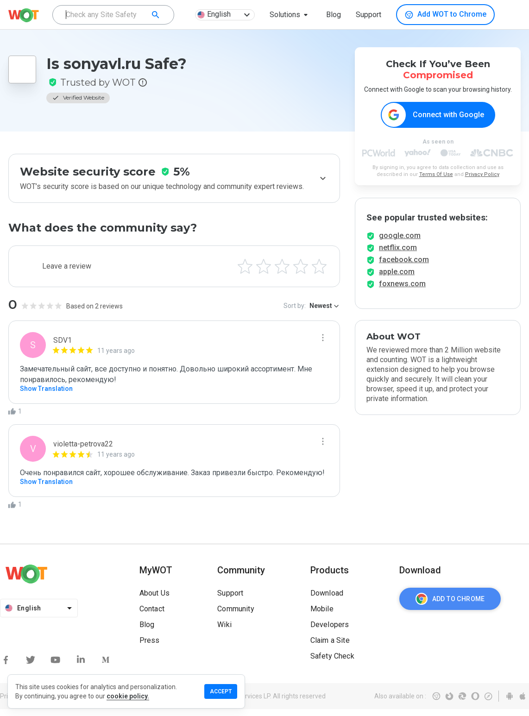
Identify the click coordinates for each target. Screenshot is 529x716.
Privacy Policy (482, 175)
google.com (400, 242)
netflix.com (398, 254)
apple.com (397, 278)
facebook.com (404, 266)
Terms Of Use (436, 175)
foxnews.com (402, 290)
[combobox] (113, 15)
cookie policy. (128, 696)
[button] (290, 15)
